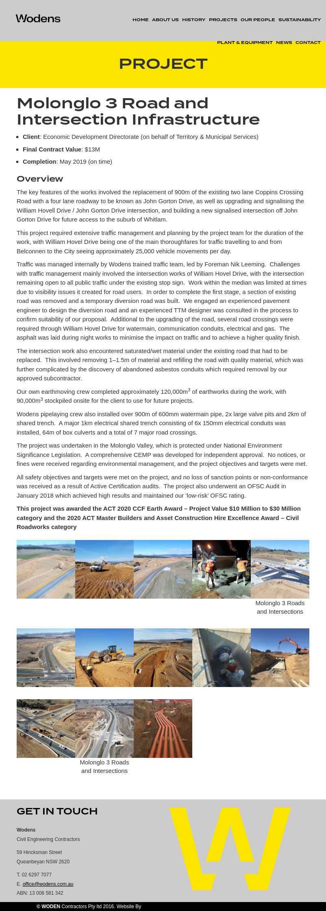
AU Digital (153, 906)
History (193, 20)
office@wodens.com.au (48, 884)
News (284, 43)
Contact (308, 43)
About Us (165, 20)
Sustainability (299, 20)
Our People (258, 20)
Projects (223, 20)
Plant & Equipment (245, 43)
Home (141, 20)
